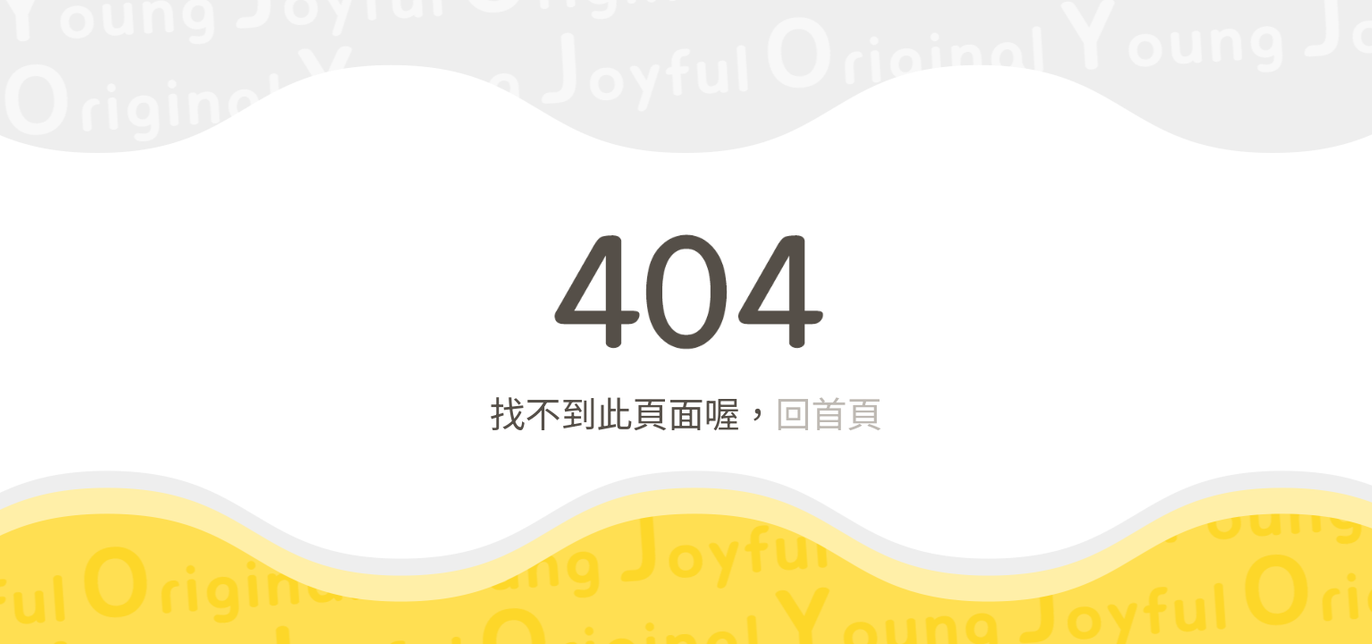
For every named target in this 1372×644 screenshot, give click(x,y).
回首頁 (829, 412)
